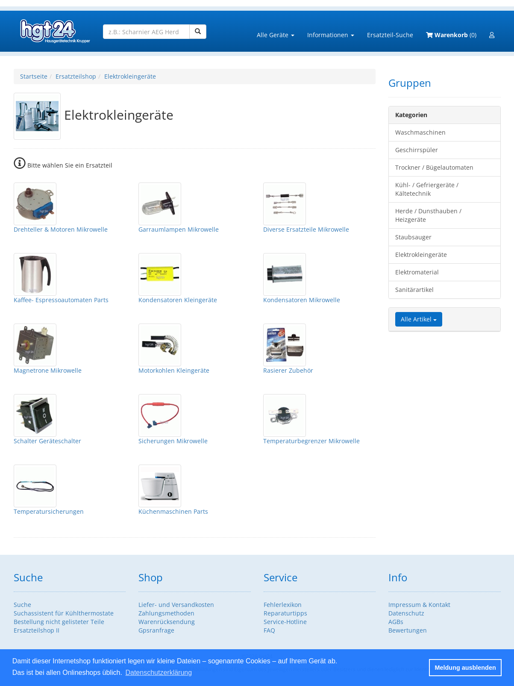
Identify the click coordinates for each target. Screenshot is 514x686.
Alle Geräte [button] (275, 35)
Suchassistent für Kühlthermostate (64, 613)
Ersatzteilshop (76, 76)
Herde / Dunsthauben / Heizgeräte (428, 215)
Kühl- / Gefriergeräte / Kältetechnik (426, 189)
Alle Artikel (419, 319)
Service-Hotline (285, 622)
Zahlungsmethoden (166, 613)
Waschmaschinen (420, 132)
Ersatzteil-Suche (390, 35)
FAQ (269, 630)
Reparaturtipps (285, 613)
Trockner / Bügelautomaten (434, 167)
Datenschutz (406, 613)
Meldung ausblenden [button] (465, 667)
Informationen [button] (330, 35)
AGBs (395, 622)
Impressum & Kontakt (419, 605)
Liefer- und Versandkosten (176, 605)
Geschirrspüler (416, 150)
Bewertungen (407, 630)
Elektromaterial (417, 272)
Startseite (33, 76)
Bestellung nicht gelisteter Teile (59, 622)
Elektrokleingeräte (130, 76)
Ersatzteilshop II (36, 630)
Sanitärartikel (414, 290)
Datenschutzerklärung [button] (158, 672)
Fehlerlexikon (283, 605)
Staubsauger (413, 237)
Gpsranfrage (156, 630)
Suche (22, 605)
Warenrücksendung (166, 622)
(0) (451, 35)
